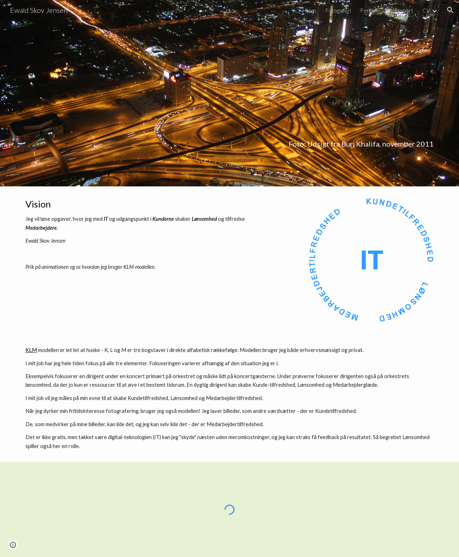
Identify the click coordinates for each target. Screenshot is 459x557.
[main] (229, 93)
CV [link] (426, 10)
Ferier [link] (367, 10)
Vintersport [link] (399, 10)
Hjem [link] (309, 10)
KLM (31, 350)
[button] (450, 10)
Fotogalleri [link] (338, 10)
